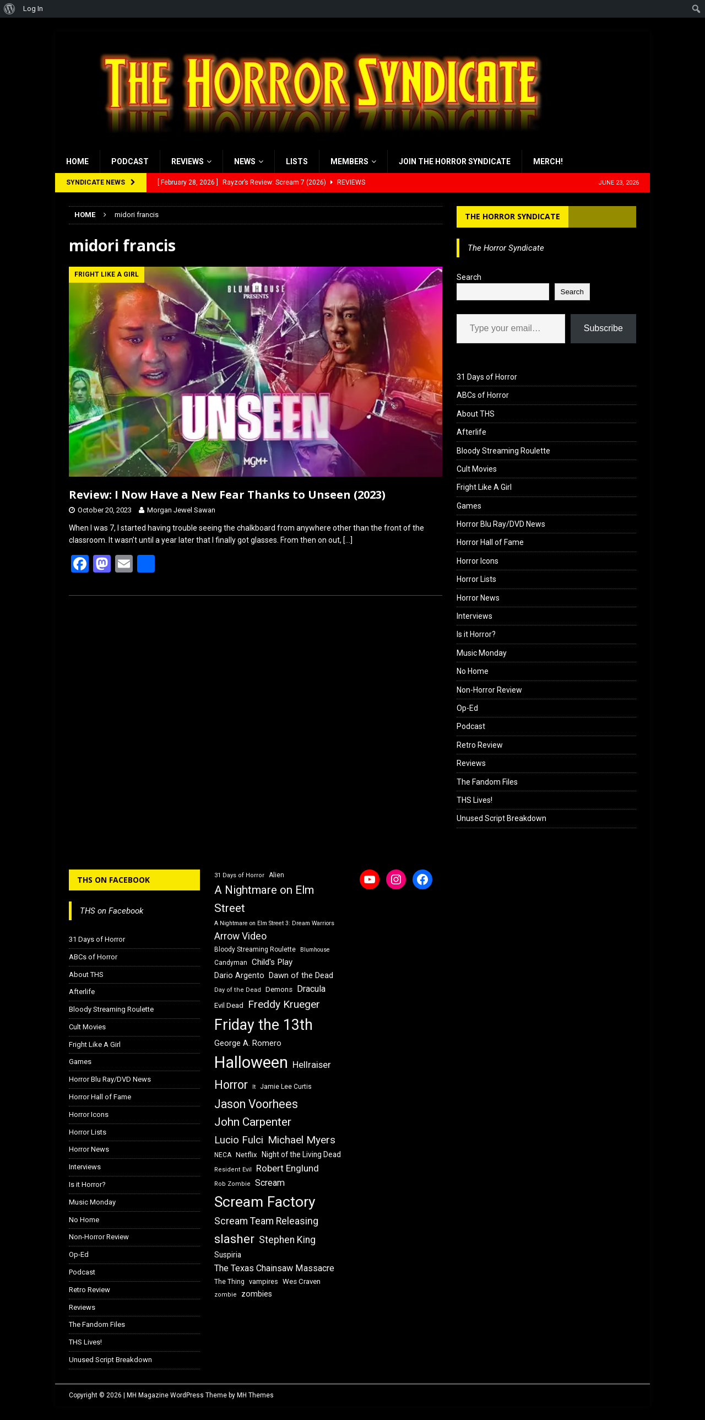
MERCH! (548, 161)
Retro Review (480, 745)
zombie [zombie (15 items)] (225, 1294)
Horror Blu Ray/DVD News (501, 524)
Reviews (187, 161)
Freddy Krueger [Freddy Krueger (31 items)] (284, 1004)
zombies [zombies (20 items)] (256, 1293)
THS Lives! (474, 800)
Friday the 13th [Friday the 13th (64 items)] (263, 1025)
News (245, 161)
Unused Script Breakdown (501, 818)
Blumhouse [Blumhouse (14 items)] (315, 949)
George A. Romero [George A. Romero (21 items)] (247, 1043)
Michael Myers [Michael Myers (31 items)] (301, 1139)
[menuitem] (9, 9)
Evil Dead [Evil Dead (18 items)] (228, 1005)
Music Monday (482, 653)
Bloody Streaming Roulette (503, 450)
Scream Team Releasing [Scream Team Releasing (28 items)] (266, 1221)
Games (469, 505)
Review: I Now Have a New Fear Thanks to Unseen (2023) (227, 494)
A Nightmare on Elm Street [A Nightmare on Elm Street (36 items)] (264, 899)
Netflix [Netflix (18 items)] (246, 1155)
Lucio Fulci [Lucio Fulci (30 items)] (238, 1140)
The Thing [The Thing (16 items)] (229, 1282)
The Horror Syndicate (512, 216)
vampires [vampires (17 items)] (263, 1281)
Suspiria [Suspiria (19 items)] (227, 1254)
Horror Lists (476, 579)
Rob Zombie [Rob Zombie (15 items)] (232, 1183)
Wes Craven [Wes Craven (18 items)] (302, 1281)
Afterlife (471, 432)
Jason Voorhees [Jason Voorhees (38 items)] (256, 1104)
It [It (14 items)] (254, 1086)
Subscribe (603, 328)
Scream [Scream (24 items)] (270, 1183)
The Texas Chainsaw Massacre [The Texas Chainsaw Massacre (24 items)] (274, 1268)
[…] (347, 540)
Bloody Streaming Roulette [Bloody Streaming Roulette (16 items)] (255, 949)
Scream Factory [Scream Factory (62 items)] (265, 1201)
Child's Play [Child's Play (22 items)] (272, 962)
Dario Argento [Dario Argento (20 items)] (239, 975)
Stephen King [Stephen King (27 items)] (287, 1239)
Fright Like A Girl (484, 487)
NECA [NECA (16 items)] (222, 1155)
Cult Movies (477, 469)
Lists (297, 161)
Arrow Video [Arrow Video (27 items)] (240, 936)
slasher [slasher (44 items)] (234, 1239)
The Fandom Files (487, 782)
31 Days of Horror (487, 376)
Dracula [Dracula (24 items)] (311, 989)
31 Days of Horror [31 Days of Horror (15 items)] (239, 875)
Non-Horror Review (489, 689)
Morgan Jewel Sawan (181, 510)
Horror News (478, 597)
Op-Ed (467, 708)
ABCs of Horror (483, 395)
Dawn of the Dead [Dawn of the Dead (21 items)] (301, 975)
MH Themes (255, 1395)
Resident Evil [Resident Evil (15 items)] (233, 1169)
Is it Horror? (476, 634)
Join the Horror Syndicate (455, 161)
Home (77, 161)
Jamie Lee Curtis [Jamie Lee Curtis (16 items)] (286, 1086)
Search (469, 277)
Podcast (130, 161)
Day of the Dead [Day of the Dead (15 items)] (237, 990)
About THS (476, 413)
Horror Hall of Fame (490, 542)
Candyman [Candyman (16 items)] (230, 963)
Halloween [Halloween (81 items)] (251, 1062)
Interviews (474, 616)
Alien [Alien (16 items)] (276, 875)
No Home (473, 671)
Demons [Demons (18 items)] (278, 989)
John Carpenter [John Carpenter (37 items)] (252, 1122)
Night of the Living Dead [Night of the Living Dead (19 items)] (301, 1154)
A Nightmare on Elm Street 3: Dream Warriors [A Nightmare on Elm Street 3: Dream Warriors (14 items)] (274, 923)
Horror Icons (477, 561)
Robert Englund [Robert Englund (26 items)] (287, 1168)
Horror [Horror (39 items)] (231, 1085)
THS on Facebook (113, 879)
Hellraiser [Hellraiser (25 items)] (311, 1065)
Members (349, 161)
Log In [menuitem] (33, 8)
